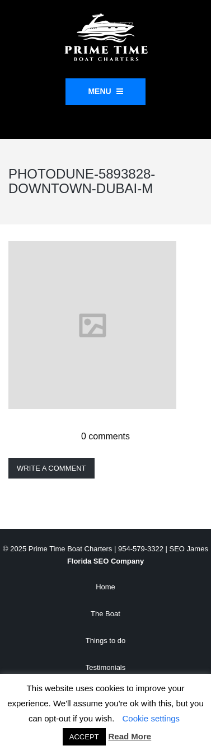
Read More (130, 736)
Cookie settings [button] (151, 718)
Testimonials (106, 667)
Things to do (106, 640)
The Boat (105, 613)
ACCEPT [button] (84, 737)
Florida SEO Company (105, 561)
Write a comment (51, 468)
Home (105, 587)
